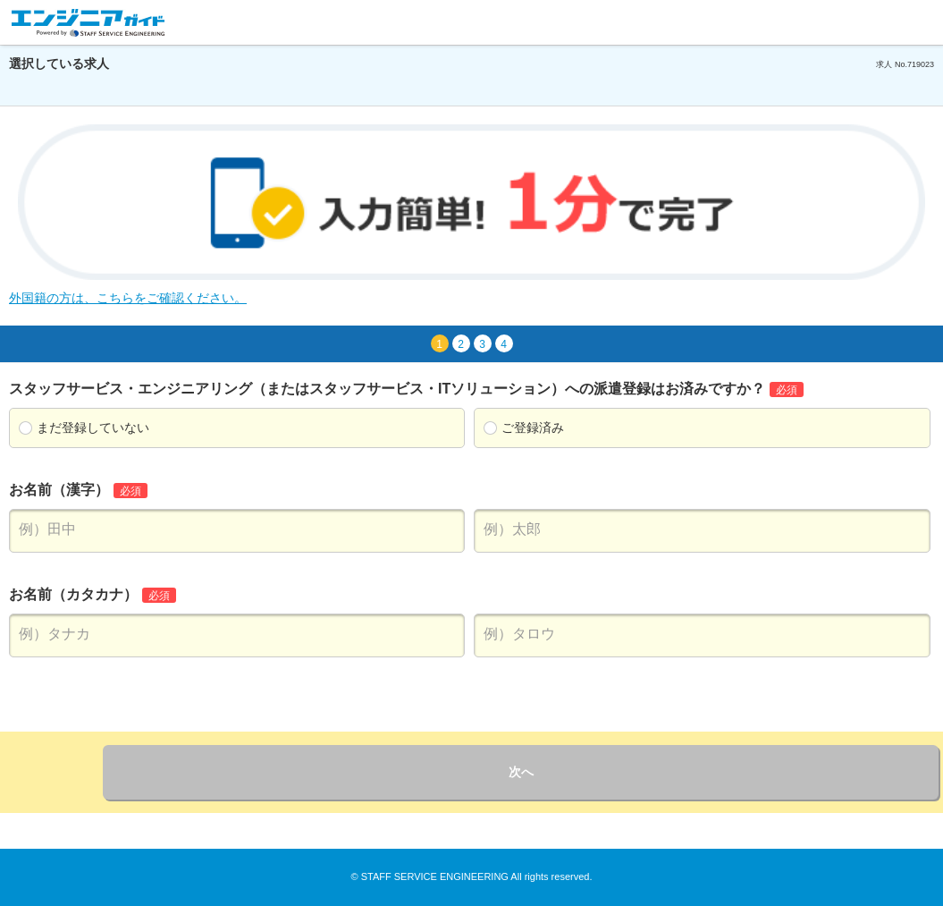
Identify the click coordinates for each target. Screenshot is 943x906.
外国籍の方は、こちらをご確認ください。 (128, 298)
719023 (920, 64)
